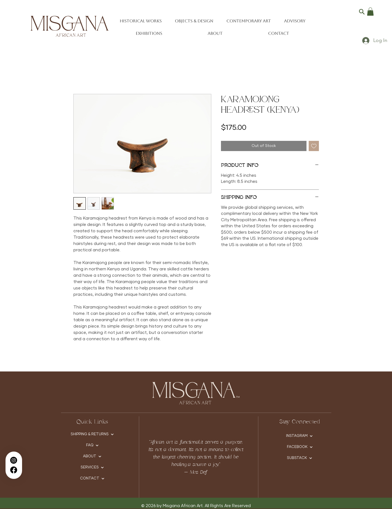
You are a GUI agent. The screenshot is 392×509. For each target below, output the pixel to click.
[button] (370, 11)
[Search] (361, 11)
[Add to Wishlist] (314, 146)
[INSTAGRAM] (299, 436)
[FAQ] (92, 445)
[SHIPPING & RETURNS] (92, 434)
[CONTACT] (92, 478)
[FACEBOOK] (299, 447)
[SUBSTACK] (299, 458)
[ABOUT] (92, 456)
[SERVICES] (92, 467)
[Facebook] (13, 469)
